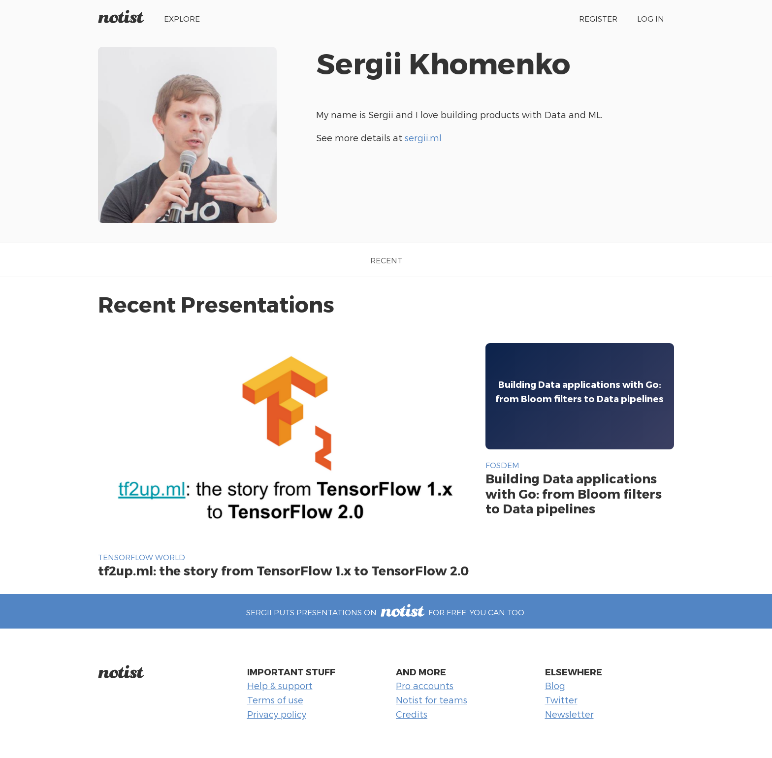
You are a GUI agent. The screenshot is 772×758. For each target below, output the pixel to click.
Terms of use (275, 700)
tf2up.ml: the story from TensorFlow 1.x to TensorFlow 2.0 (283, 570)
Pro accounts (424, 685)
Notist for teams (431, 700)
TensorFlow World (141, 557)
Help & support (280, 685)
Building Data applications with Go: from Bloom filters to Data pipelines (573, 493)
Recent (386, 260)
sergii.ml (423, 137)
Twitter (561, 700)
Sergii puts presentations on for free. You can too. (386, 612)
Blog (555, 685)
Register (598, 18)
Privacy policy (276, 714)
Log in (650, 18)
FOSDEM (502, 465)
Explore (182, 18)
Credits (411, 714)
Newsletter (569, 714)
